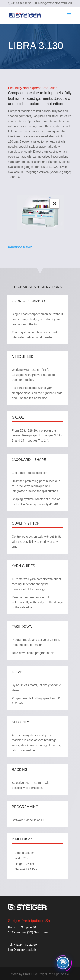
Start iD (28, 974)
